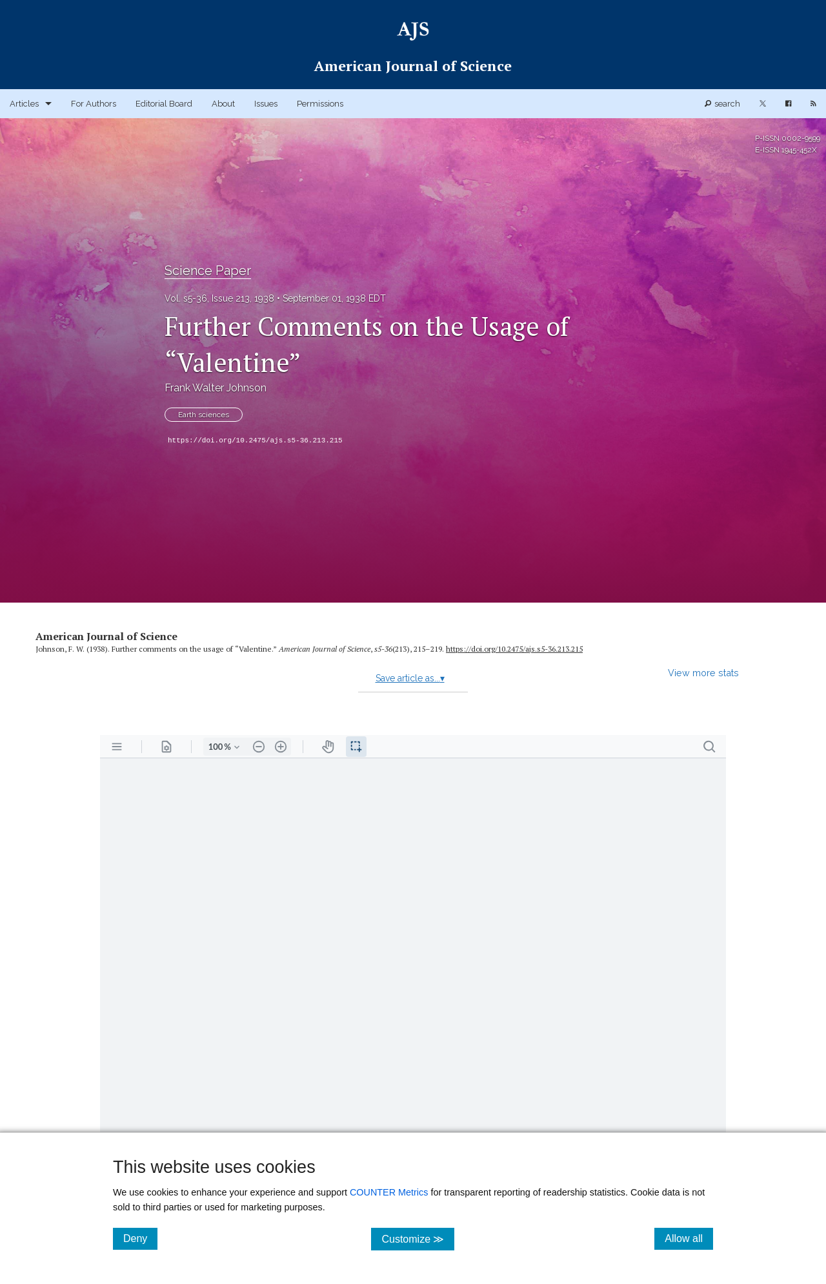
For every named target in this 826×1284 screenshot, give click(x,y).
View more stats (703, 672)
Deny (140, 1238)
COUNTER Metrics (389, 1192)
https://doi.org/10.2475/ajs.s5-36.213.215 (255, 440)
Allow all (689, 1238)
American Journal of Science (106, 636)
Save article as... (410, 678)
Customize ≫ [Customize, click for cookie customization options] (417, 1238)
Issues (265, 104)
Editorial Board (164, 104)
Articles (24, 104)
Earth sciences (203, 414)
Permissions (320, 104)
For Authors (93, 104)
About (223, 104)
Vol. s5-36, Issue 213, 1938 (219, 298)
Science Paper (208, 270)
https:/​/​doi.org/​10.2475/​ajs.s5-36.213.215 (514, 648)
